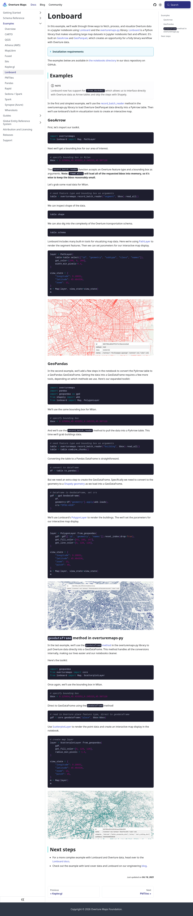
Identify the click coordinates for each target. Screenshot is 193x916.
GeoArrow (62, 38)
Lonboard (84, 30)
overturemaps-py (110, 30)
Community (55, 4)
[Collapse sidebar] (22, 899)
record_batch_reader (112, 103)
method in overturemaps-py (175, 30)
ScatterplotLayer (62, 726)
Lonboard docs (60, 861)
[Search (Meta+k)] (178, 4)
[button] (22, 12)
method (98, 645)
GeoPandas (168, 24)
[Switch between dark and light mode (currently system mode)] (160, 4)
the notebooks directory (102, 60)
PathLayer (144, 241)
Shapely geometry (74, 483)
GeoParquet (80, 38)
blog (144, 866)
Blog (42, 4)
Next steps (166, 36)
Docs (33, 4)
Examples (165, 15)
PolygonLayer (79, 517)
